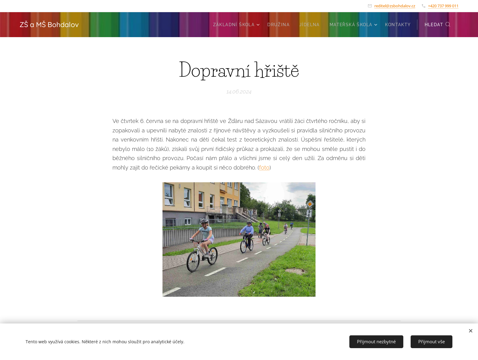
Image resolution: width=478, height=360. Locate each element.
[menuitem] (237, 24)
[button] (437, 24)
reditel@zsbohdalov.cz (394, 6)
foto (264, 167)
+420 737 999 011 (443, 6)
